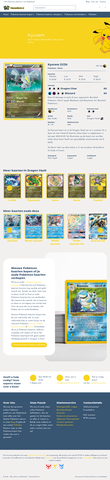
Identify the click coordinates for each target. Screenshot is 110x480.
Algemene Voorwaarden (68, 419)
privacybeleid (88, 458)
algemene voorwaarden (37, 455)
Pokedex (92, 15)
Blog (88, 2)
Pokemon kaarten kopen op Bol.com (29, 345)
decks (30, 327)
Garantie (61, 413)
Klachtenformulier (65, 425)
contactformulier (98, 383)
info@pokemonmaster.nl (68, 383)
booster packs (35, 324)
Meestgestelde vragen (67, 407)
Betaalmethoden (64, 410)
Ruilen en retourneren (67, 416)
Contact (103, 2)
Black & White (46, 40)
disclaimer (48, 458)
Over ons (94, 2)
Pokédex (18, 425)
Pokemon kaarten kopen (22, 15)
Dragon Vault (58, 40)
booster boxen (18, 327)
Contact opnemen (65, 422)
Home (6, 15)
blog (13, 422)
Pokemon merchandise (75, 15)
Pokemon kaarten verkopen (48, 15)
